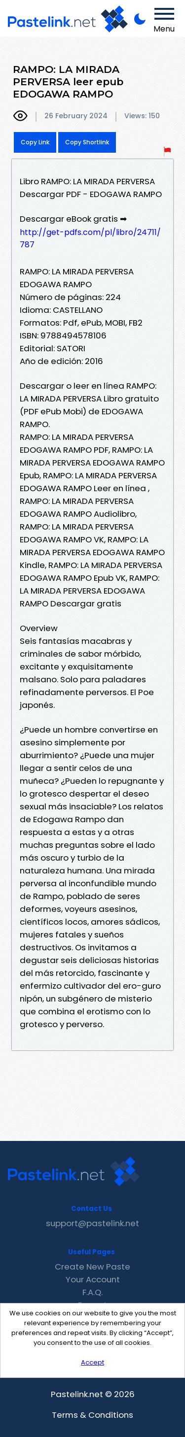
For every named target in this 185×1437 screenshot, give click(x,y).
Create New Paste (92, 1266)
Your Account (93, 1279)
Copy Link (35, 142)
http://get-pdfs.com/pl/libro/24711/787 (90, 238)
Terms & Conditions (92, 1415)
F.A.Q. (92, 1292)
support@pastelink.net (92, 1223)
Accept (92, 1362)
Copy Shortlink (87, 142)
